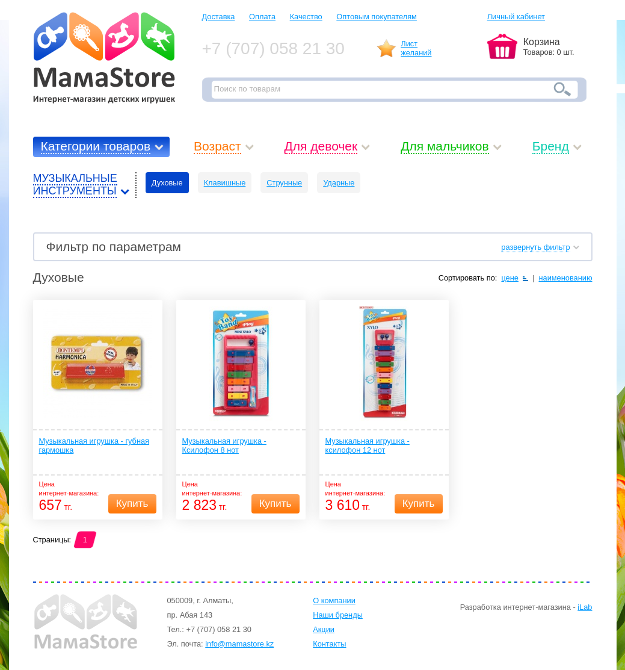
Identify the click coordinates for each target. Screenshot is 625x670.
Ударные (338, 182)
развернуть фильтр (535, 247)
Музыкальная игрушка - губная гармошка (94, 445)
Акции (323, 629)
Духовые (167, 182)
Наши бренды (338, 614)
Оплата (262, 16)
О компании (334, 600)
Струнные (284, 182)
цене (510, 277)
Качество (306, 16)
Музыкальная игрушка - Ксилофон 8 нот (224, 445)
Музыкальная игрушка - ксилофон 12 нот (367, 445)
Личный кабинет (516, 16)
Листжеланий (416, 48)
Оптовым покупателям (376, 16)
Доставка (218, 16)
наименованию (565, 277)
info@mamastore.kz (239, 643)
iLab (584, 607)
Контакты (329, 643)
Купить (132, 503)
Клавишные (225, 182)
